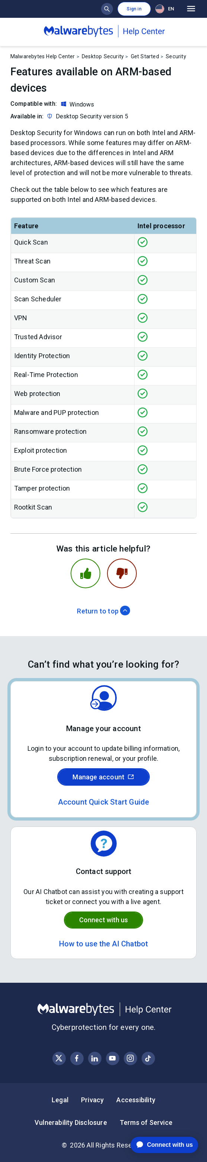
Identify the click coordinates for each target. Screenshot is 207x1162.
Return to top (103, 611)
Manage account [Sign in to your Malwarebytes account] (103, 777)
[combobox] (166, 9)
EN (164, 8)
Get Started (145, 56)
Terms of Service (146, 1122)
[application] (158, 1145)
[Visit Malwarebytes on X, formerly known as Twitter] (59, 1058)
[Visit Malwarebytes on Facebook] (76, 1058)
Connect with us (103, 920)
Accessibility (135, 1100)
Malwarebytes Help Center (42, 56)
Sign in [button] (134, 9)
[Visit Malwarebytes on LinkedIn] (94, 1058)
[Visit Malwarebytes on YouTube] (112, 1058)
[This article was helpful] (85, 573)
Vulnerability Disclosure (71, 1122)
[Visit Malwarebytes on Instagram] (130, 1058)
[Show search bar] (107, 9)
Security (176, 56)
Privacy (92, 1100)
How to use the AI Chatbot (103, 943)
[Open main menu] (191, 8)
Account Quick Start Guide (103, 802)
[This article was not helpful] (122, 573)
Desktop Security (103, 56)
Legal (60, 1100)
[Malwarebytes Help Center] (103, 1009)
